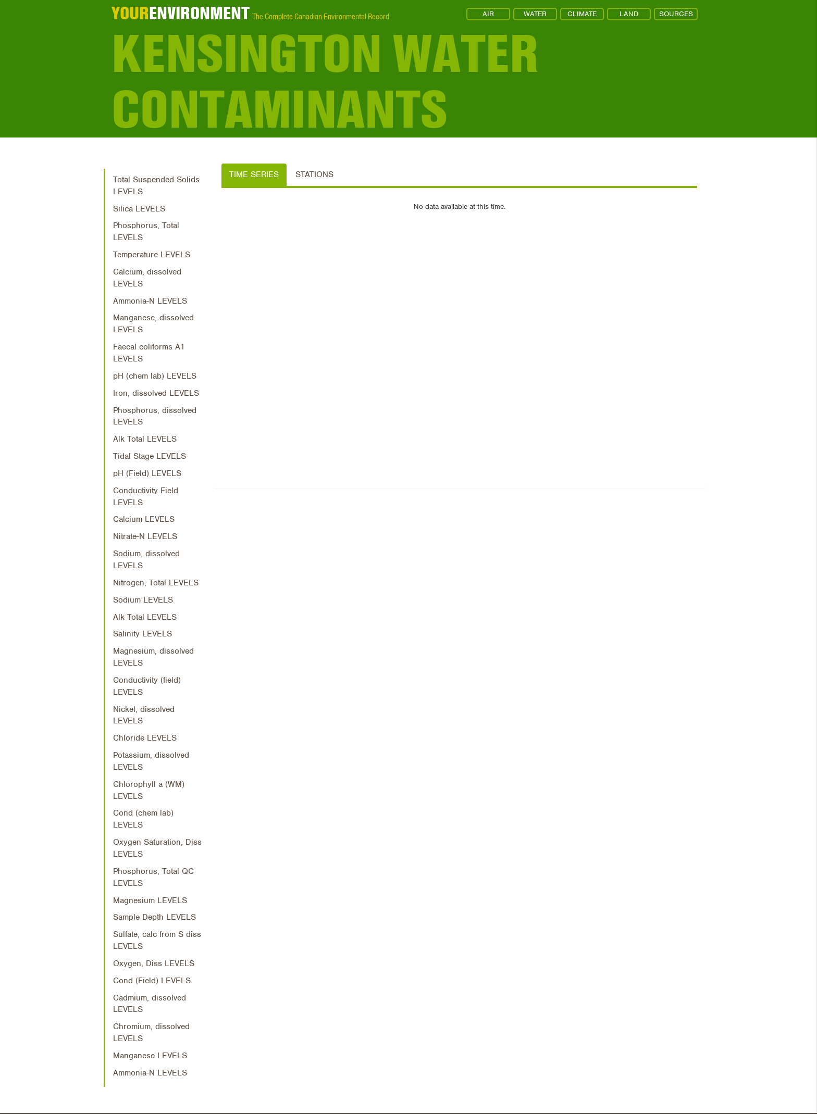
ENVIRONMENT (181, 13)
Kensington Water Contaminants (325, 81)
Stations (314, 174)
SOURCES (676, 13)
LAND (629, 13)
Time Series (254, 174)
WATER (535, 13)
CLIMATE (582, 13)
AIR (488, 13)
